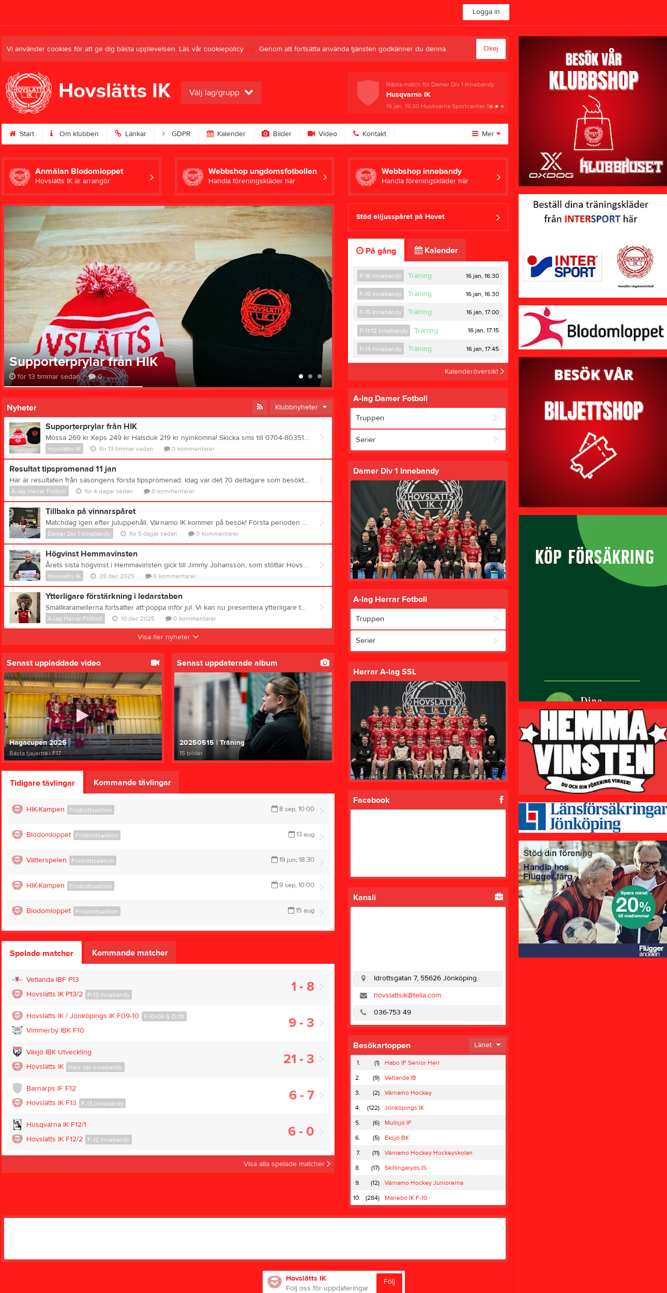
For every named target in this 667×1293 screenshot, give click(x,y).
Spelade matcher (41, 953)
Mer (486, 134)
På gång (376, 251)
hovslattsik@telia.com (407, 995)
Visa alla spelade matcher (287, 1164)
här (250, 49)
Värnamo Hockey (408, 1093)
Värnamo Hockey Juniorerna (424, 1183)
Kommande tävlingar (132, 782)
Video (322, 134)
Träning (420, 276)
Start (21, 134)
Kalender (226, 134)
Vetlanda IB (400, 1078)
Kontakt (369, 134)
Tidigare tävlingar (42, 783)
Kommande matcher (130, 953)
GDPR (176, 134)
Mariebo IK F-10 (406, 1198)
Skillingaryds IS (406, 1168)
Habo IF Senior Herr (412, 1063)
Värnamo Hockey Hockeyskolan (429, 1153)
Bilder (277, 134)
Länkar (130, 134)
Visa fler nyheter (168, 637)
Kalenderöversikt (474, 371)
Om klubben (74, 134)
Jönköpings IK (404, 1108)
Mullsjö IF (398, 1123)
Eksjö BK (397, 1138)
